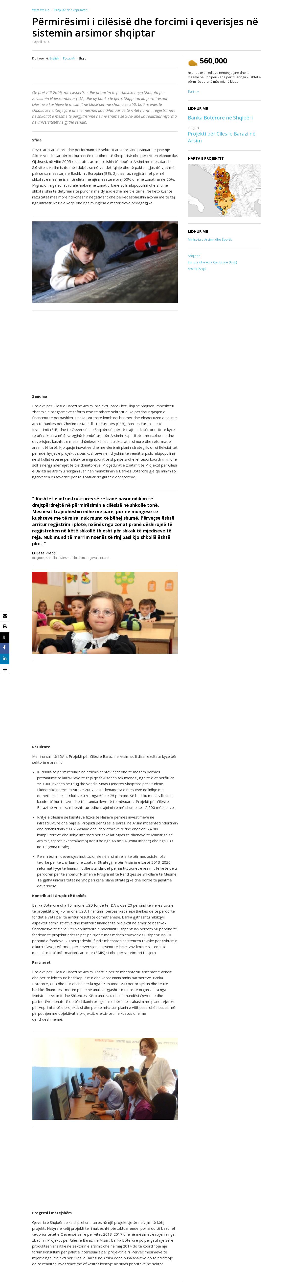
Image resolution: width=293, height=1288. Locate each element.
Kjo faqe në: (40, 58)
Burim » (193, 91)
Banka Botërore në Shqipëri (220, 117)
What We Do (40, 10)
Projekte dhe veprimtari (71, 10)
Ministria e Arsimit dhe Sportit (210, 239)
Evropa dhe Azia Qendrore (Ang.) (212, 262)
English (54, 58)
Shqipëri (194, 256)
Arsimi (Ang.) (197, 268)
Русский (69, 58)
